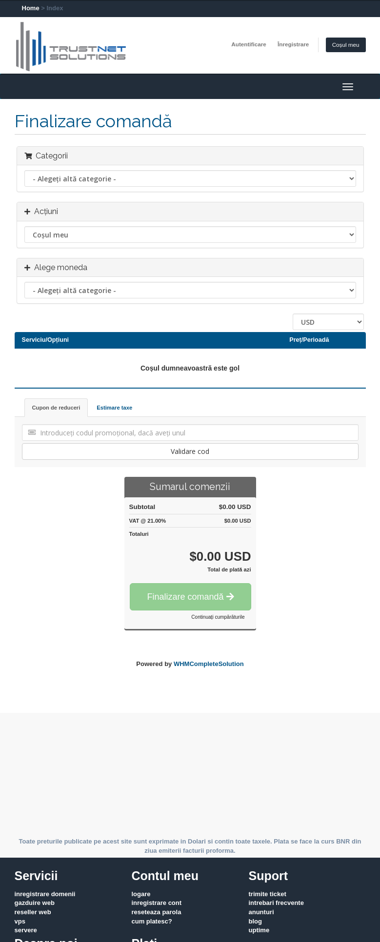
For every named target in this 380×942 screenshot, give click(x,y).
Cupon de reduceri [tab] (56, 408)
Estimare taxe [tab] (114, 408)
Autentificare (248, 44)
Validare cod (190, 451)
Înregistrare (293, 44)
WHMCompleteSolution (209, 663)
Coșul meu (346, 44)
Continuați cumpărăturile (217, 617)
